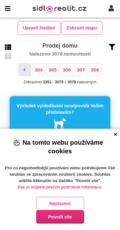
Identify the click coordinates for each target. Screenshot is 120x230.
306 (67, 70)
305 (53, 70)
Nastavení (59, 203)
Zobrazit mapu (82, 27)
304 (39, 70)
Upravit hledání (39, 27)
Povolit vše (60, 216)
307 (81, 70)
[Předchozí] (24, 69)
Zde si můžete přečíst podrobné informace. (60, 187)
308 (95, 70)
